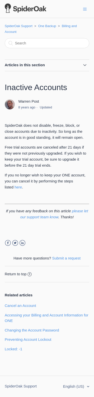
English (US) (74, 386)
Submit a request (66, 258)
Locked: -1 (13, 349)
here (18, 187)
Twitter (15, 243)
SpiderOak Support (19, 26)
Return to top (18, 274)
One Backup (47, 26)
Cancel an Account (20, 305)
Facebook (8, 243)
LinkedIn (22, 243)
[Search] (47, 43)
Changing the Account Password (32, 330)
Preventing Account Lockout (28, 339)
